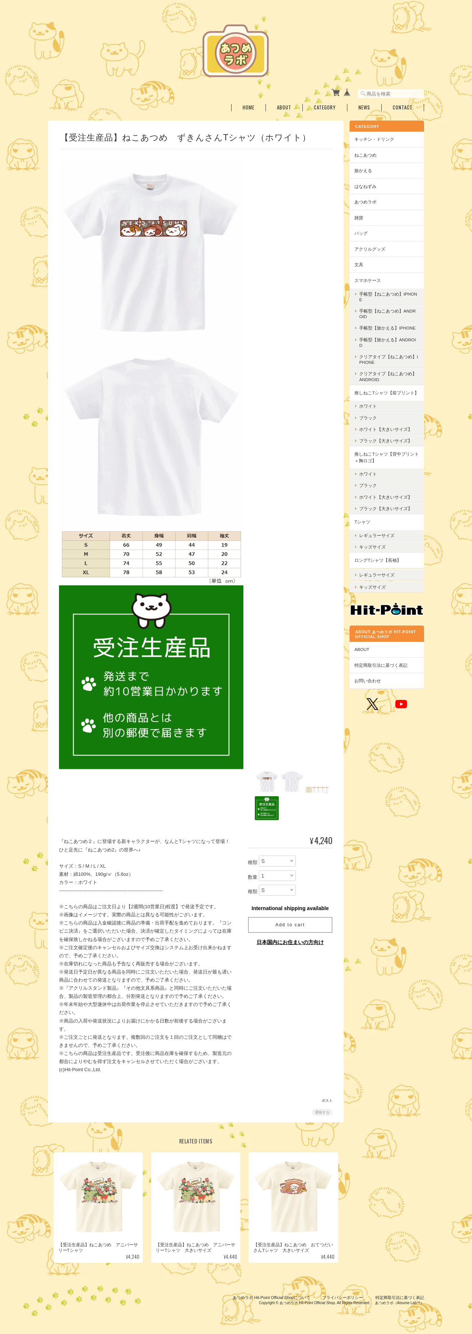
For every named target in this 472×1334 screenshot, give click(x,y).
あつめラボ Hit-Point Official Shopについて (271, 1296)
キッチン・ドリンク (377, 138)
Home (248, 106)
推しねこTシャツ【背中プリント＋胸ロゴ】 (387, 463)
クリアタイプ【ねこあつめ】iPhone (386, 358)
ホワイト (370, 412)
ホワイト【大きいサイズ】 (388, 434)
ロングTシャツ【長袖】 (380, 565)
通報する (321, 1112)
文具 (361, 263)
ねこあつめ (368, 153)
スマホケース (370, 279)
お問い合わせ (370, 684)
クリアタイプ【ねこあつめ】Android (386, 375)
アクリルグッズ (372, 248)
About (284, 106)
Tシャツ (365, 527)
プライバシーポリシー (342, 1296)
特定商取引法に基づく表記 (383, 668)
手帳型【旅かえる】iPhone (390, 327)
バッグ (363, 232)
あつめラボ (368, 201)
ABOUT (364, 653)
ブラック (370, 423)
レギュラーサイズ (379, 541)
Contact (403, 106)
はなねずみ (368, 185)
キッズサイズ (375, 552)
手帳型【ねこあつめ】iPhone (389, 295)
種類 (252, 861)
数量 (252, 876)
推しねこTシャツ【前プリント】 (385, 395)
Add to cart (289, 923)
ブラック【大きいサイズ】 (388, 446)
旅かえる (366, 169)
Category (325, 106)
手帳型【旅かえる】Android (390, 341)
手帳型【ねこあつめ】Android (390, 313)
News (364, 106)
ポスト (326, 1100)
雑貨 (361, 217)
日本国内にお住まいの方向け (289, 941)
